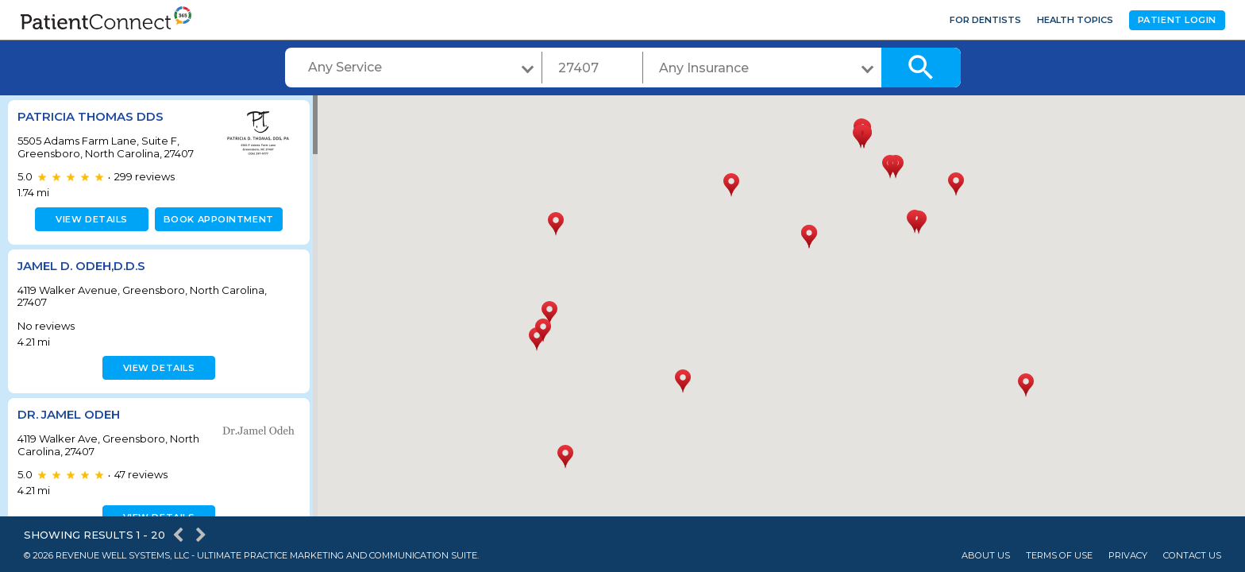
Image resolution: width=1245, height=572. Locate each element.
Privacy (1127, 556)
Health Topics (1075, 19)
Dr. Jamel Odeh (68, 414)
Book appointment (215, 219)
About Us (986, 556)
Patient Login (1177, 19)
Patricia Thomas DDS (90, 116)
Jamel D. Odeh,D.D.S (81, 265)
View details (89, 219)
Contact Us (1192, 556)
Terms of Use (1059, 556)
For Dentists (985, 19)
